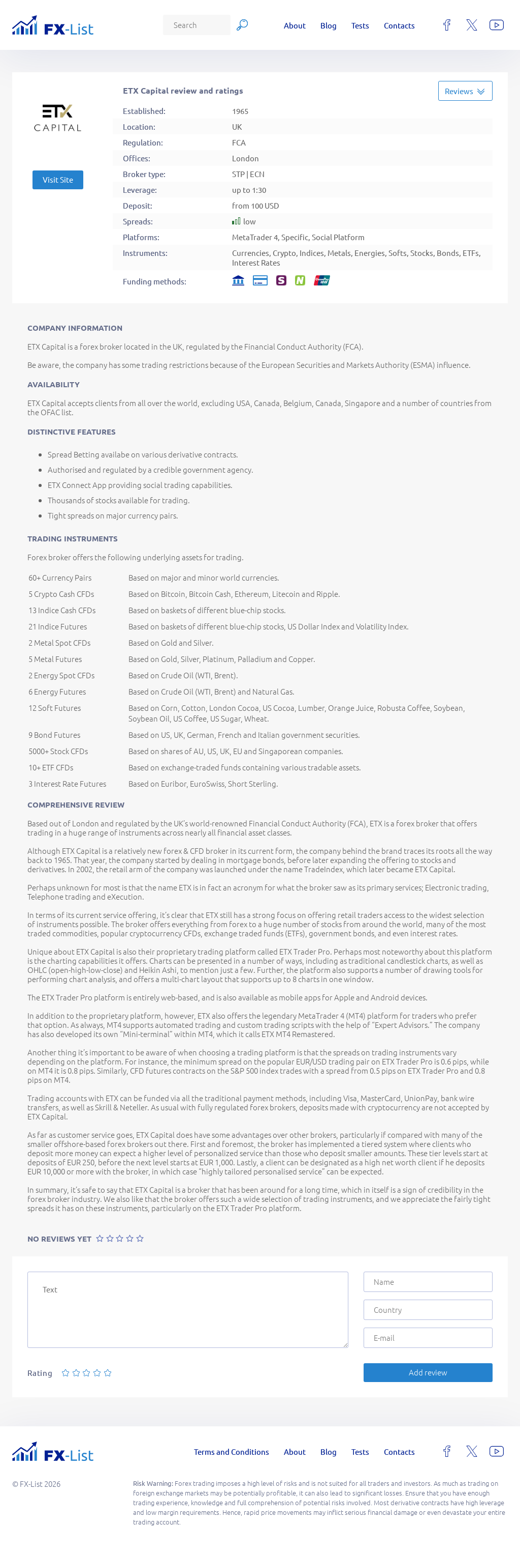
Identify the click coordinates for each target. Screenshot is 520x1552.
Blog (328, 25)
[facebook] (447, 25)
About (295, 25)
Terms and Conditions (231, 1451)
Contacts (399, 25)
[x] (472, 25)
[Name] (428, 1282)
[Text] (187, 1310)
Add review (428, 1372)
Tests (360, 25)
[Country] (428, 1310)
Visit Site (58, 179)
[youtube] (496, 25)
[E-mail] (428, 1338)
